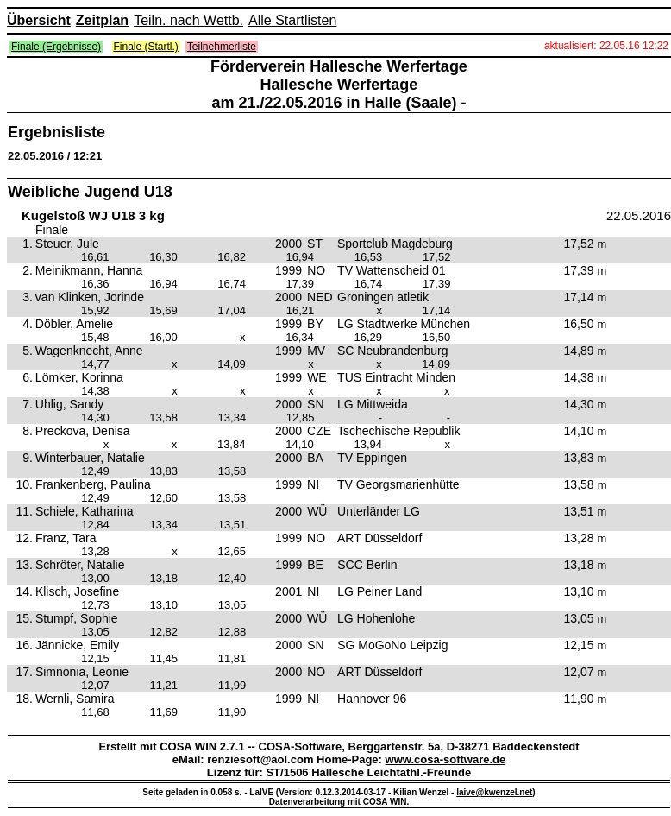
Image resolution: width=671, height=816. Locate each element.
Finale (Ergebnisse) (56, 47)
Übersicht (39, 20)
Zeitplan (102, 20)
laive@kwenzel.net (494, 792)
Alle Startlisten (292, 20)
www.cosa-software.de (446, 759)
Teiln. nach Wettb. (188, 20)
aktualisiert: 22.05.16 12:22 (606, 46)
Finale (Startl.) (146, 47)
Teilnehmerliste (221, 47)
